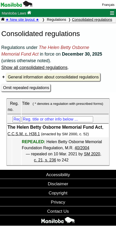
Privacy (58, 202)
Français (108, 5)
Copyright (58, 192)
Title (26, 103)
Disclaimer (58, 183)
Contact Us (58, 211)
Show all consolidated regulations (34, 67)
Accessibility (58, 174)
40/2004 (82, 148)
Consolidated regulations (92, 20)
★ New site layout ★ (22, 20)
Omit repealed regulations (26, 88)
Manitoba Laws (16, 12)
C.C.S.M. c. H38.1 (24, 134)
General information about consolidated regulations (53, 77)
